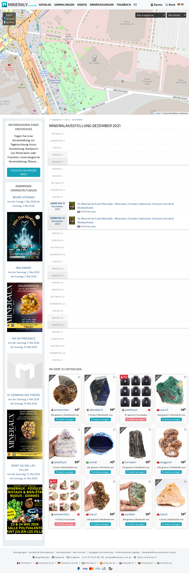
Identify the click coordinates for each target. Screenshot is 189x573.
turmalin (128, 462)
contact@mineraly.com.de (118, 557)
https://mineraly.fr (147, 557)
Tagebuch (57, 119)
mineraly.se (164, 563)
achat (91, 462)
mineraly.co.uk (44, 563)
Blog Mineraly (41, 557)
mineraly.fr (24, 563)
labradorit (94, 409)
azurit (162, 409)
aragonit (164, 462)
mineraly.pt (145, 563)
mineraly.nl (126, 563)
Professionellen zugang (127, 552)
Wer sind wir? (79, 552)
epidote (128, 514)
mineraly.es (108, 563)
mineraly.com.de (68, 563)
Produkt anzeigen (65, 419)
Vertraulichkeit (63, 552)
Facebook (58, 557)
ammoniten (59, 409)
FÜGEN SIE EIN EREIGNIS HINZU (24, 172)
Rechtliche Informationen (41, 552)
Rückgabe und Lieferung (101, 552)
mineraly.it (89, 563)
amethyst (129, 409)
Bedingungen (20, 552)
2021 (67, 119)
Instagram (73, 557)
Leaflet (157, 113)
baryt (91, 514)
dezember (77, 119)
